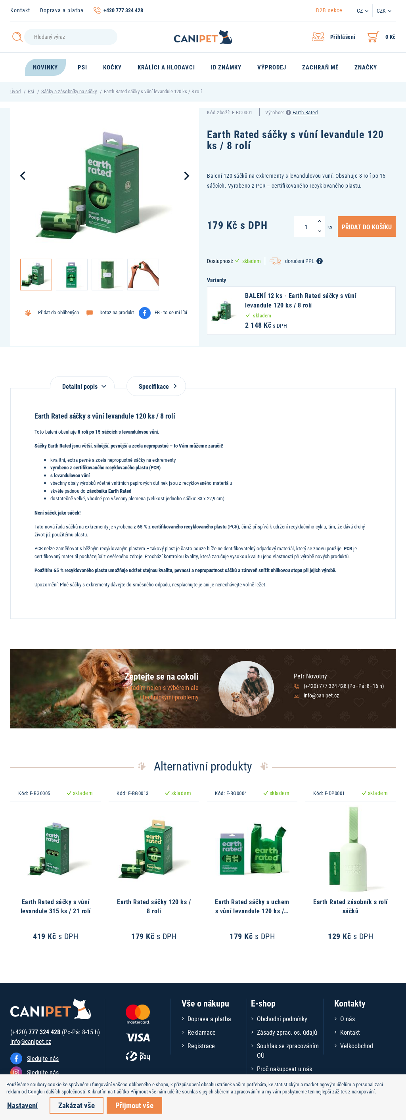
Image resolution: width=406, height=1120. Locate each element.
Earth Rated (305, 112)
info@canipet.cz (321, 695)
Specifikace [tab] (156, 386)
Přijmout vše (134, 1105)
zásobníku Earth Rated (109, 490)
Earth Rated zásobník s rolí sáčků (350, 905)
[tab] (82, 382)
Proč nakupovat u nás (284, 1068)
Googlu (35, 1091)
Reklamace (202, 1032)
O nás (347, 1018)
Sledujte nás (43, 1058)
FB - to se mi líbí (171, 312)
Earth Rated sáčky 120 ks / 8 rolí (154, 905)
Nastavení (22, 1105)
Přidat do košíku (367, 226)
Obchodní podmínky (282, 1018)
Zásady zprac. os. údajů (287, 1032)
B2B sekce (329, 10)
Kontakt (20, 10)
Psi (31, 91)
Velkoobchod (356, 1045)
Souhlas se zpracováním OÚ (288, 1050)
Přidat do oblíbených (58, 312)
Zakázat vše (76, 1105)
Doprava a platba (62, 10)
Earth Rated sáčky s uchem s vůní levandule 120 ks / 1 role (252, 910)
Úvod (15, 91)
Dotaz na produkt (117, 312)
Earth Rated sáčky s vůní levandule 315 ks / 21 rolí (56, 905)
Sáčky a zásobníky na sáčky (69, 91)
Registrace (201, 1045)
